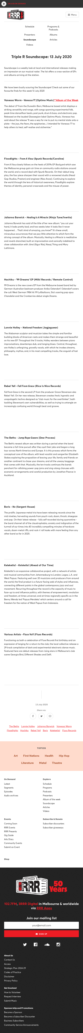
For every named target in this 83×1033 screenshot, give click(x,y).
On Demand (9, 779)
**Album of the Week (66, 100)
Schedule (29, 26)
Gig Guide (9, 835)
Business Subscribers (14, 1020)
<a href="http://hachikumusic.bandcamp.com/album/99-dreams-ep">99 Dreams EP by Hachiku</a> (41, 309)
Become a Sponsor (13, 1012)
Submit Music (10, 1000)
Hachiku (24, 730)
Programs (47, 787)
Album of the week (51, 799)
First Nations (31, 756)
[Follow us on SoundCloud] (47, 944)
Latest (7, 783)
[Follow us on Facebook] (35, 945)
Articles (53, 39)
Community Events (13, 843)
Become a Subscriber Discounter (19, 1016)
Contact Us (9, 959)
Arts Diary (9, 839)
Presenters (29, 34)
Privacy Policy (11, 980)
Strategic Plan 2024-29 (15, 968)
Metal (42, 763)
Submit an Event (12, 847)
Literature (27, 763)
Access (7, 964)
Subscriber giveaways (53, 827)
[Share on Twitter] (41, 716)
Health (49, 756)
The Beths (14, 726)
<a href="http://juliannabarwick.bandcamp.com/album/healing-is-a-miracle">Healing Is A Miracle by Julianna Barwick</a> (41, 261)
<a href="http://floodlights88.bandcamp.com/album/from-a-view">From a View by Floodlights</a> (41, 199)
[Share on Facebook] (33, 716)
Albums (53, 34)
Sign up (41, 934)
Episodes (8, 791)
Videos (29, 44)
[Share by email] (50, 716)
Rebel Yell (36, 730)
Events (7, 819)
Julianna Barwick (45, 726)
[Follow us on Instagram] (58, 945)
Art (16, 756)
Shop (6, 859)
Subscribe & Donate (53, 819)
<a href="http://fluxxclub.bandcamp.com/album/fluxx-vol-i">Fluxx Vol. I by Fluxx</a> (41, 667)
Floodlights (12, 730)
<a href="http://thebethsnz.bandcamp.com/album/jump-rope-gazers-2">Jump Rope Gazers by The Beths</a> (41, 488)
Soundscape (29, 39)
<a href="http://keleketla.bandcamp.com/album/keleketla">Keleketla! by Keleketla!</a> (41, 616)
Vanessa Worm (64, 726)
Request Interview (12, 996)
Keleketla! (55, 730)
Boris (45, 730)
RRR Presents (10, 831)
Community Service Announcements (21, 1025)
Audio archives (11, 795)
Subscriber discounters (53, 823)
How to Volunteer (12, 992)
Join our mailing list (41, 918)
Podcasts (47, 791)
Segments (9, 787)
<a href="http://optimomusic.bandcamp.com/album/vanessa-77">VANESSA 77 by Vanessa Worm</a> (41, 140)
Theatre (57, 763)
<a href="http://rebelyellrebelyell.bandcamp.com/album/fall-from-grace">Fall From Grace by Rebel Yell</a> (41, 419)
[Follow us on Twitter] (25, 945)
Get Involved (10, 988)
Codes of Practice (12, 972)
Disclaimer (9, 976)
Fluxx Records (69, 730)
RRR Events (9, 827)
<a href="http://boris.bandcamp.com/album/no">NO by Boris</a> (41, 547)
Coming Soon (10, 823)
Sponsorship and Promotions (18, 1008)
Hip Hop (64, 756)
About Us (8, 955)
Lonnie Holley (28, 726)
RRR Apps (44, 908)
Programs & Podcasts (53, 28)
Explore (47, 779)
